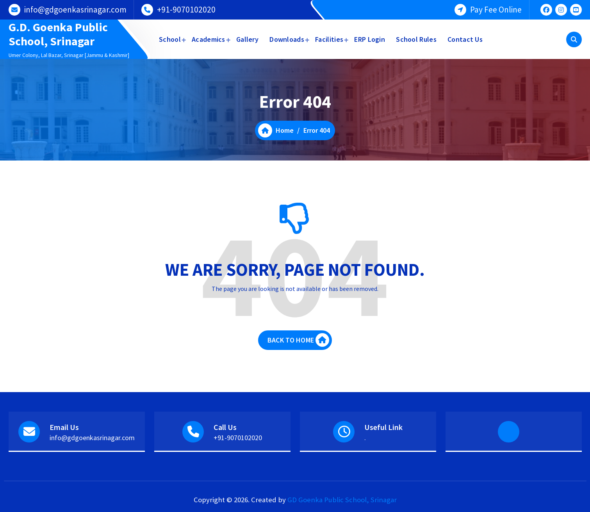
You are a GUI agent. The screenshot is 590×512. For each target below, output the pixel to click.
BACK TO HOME (298, 340)
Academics (208, 39)
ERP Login (369, 39)
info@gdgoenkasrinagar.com (75, 9)
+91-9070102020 (186, 9)
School (170, 39)
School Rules (416, 39)
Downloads (286, 39)
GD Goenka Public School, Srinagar (342, 499)
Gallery (247, 39)
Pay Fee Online (496, 9)
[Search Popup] (574, 39)
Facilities (329, 39)
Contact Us (465, 39)
